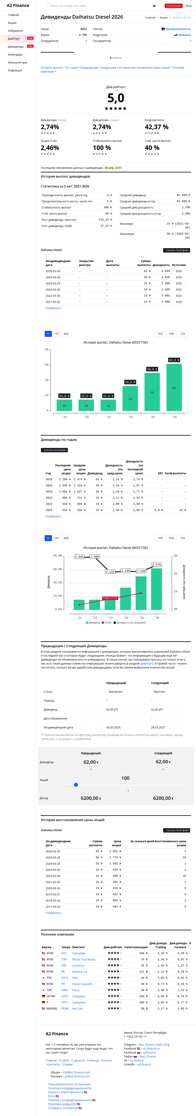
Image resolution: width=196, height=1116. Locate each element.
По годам (71, 67)
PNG (171, 333)
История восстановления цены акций (144, 67)
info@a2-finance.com (76, 1072)
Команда (93, 1060)
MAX (66, 333)
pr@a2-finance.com (77, 1076)
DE (63, 971)
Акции (164, 17)
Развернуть (53, 308)
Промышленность (178, 29)
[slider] (76, 785)
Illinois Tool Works (84, 959)
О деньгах (78, 1060)
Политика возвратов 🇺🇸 (64, 1104)
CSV (182, 333)
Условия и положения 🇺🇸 (65, 1108)
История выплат (52, 67)
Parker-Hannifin (82, 984)
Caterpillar (79, 953)
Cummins (78, 965)
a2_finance (137, 1060)
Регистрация (173, 5)
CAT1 (65, 996)
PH (63, 984)
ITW (64, 959)
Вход (188, 5)
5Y (48, 333)
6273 (65, 978)
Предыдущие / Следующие (98, 67)
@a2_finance (148, 1056)
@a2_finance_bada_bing (154, 1044)
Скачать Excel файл (176, 250)
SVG (160, 333)
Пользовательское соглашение (69, 1084)
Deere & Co (79, 972)
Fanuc (76, 990)
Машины (184, 35)
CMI (64, 965)
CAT (64, 953)
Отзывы (67, 1064)
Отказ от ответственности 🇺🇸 (67, 1092)
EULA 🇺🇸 (53, 1096)
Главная (150, 17)
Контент (106, 1060)
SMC (75, 978)
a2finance (149, 1052)
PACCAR (77, 1008)
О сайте (64, 1060)
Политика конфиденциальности (70, 1088)
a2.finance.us (151, 1048)
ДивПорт (146, 663)
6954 (65, 990)
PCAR (65, 1008)
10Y (57, 333)
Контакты (53, 1064)
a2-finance (144, 1064)
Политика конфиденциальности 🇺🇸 (72, 1100)
